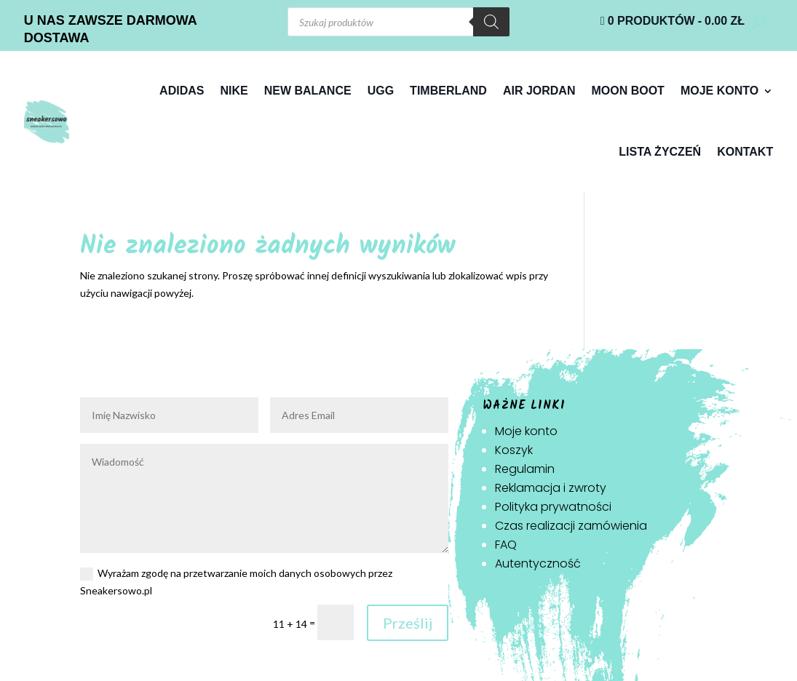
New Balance (308, 90)
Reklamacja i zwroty (550, 487)
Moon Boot (627, 90)
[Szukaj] (491, 21)
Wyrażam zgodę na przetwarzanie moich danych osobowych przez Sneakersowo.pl (236, 582)
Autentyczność (538, 563)
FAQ (506, 544)
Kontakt (745, 152)
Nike (233, 90)
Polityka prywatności (553, 506)
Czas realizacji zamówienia (571, 525)
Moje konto (719, 90)
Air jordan (539, 90)
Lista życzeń (660, 152)
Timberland (448, 90)
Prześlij (407, 623)
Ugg (381, 90)
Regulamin (525, 469)
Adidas (181, 90)
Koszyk (514, 450)
